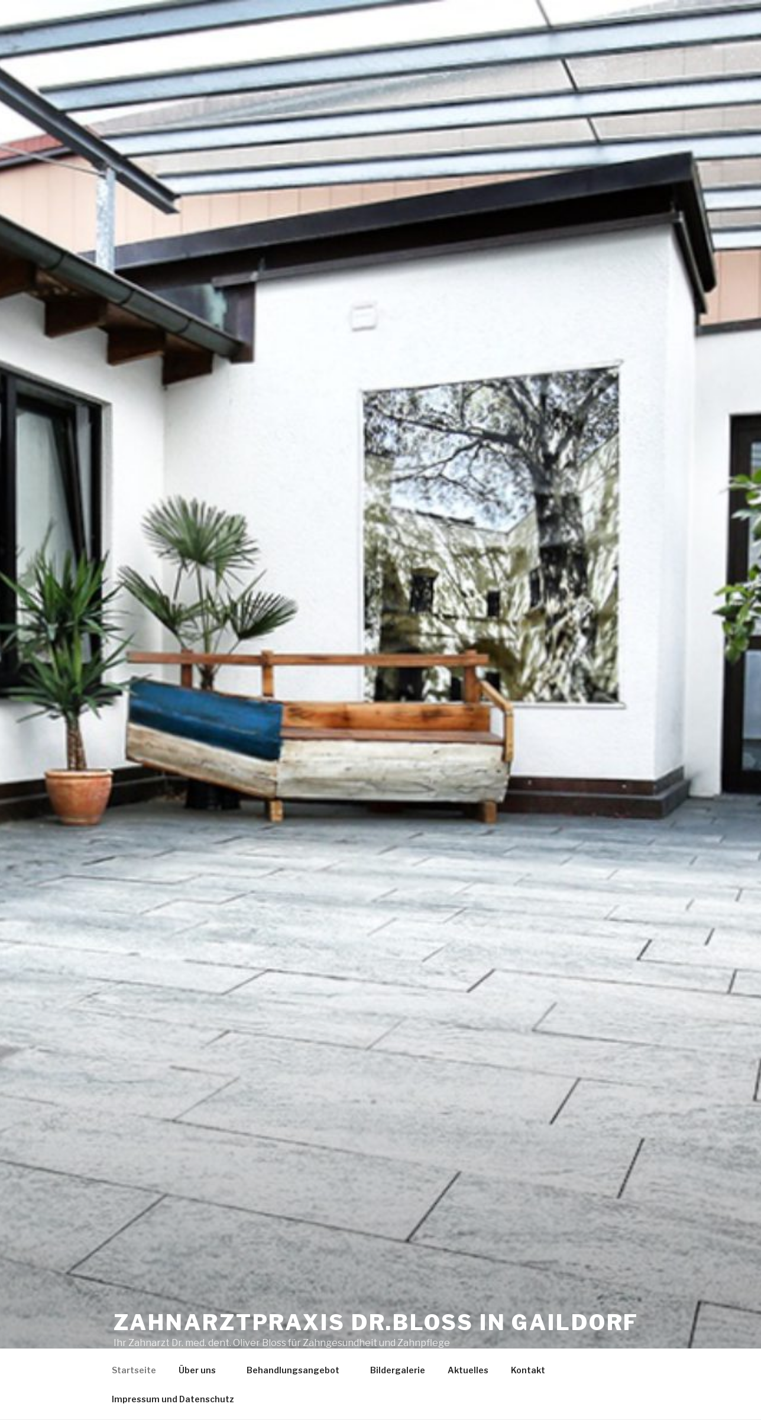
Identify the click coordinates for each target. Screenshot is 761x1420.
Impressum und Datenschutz (173, 1399)
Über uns (203, 1370)
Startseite (134, 1370)
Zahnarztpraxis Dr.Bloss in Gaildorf (376, 1322)
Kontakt (528, 1370)
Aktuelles (468, 1370)
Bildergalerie (397, 1370)
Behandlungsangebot (299, 1370)
